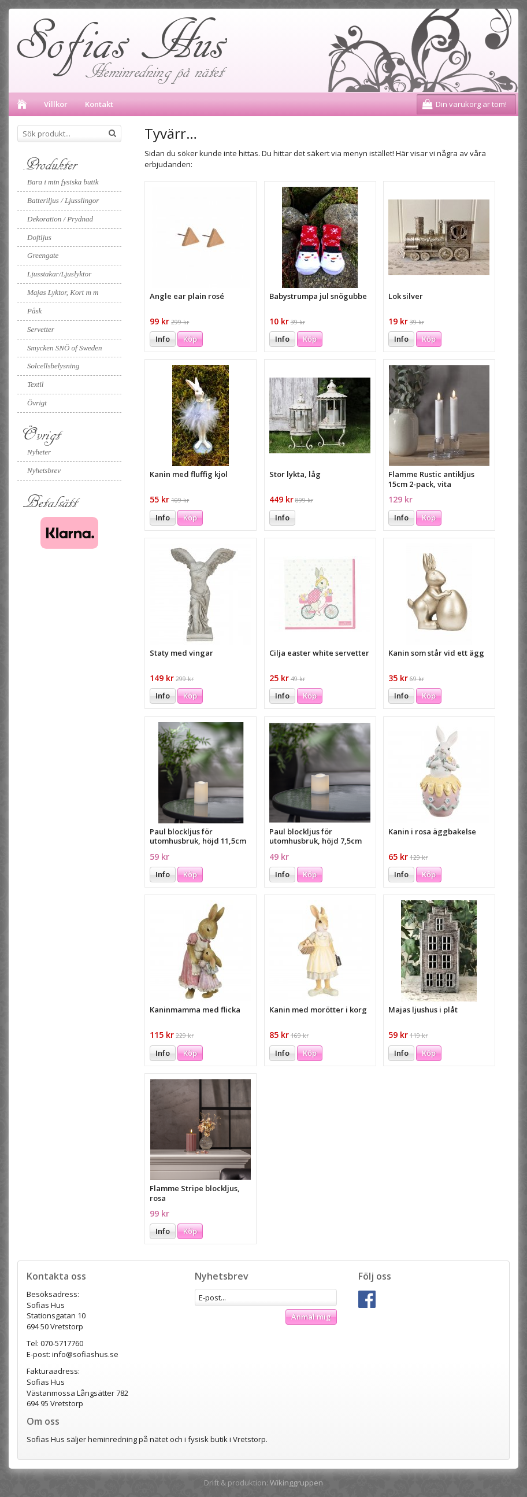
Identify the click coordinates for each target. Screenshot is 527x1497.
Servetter (40, 329)
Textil (35, 384)
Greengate (42, 255)
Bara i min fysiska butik (63, 182)
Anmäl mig (311, 1316)
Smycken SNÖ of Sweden (64, 347)
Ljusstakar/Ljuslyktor (59, 273)
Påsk (34, 310)
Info (162, 339)
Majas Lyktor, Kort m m (62, 292)
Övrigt (37, 402)
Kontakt (99, 104)
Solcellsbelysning (53, 365)
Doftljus (39, 237)
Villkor (56, 104)
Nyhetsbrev (44, 470)
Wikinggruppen (296, 1482)
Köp (190, 339)
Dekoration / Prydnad (60, 219)
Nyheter (39, 452)
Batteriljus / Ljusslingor (63, 200)
